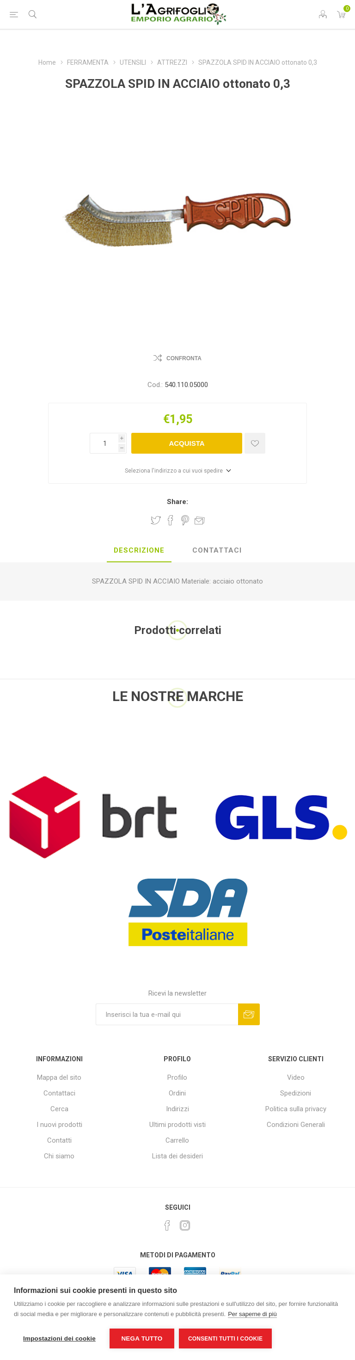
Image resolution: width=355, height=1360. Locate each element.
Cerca (59, 1109)
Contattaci (59, 1093)
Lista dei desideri (177, 1156)
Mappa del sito (59, 1077)
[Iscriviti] (167, 1014)
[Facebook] (167, 1225)
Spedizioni (295, 1093)
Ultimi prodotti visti (177, 1124)
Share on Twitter (156, 520)
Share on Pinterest (185, 520)
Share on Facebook (170, 520)
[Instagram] (185, 1225)
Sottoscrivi (249, 1014)
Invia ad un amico (200, 520)
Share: (177, 502)
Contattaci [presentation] (217, 550)
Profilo (177, 1077)
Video (296, 1077)
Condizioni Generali (296, 1124)
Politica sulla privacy (295, 1109)
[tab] (139, 550)
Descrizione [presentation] (139, 550)
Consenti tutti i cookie (225, 1338)
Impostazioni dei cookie (59, 1338)
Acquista (186, 443)
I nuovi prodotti (59, 1124)
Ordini (177, 1093)
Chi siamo (59, 1156)
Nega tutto (141, 1338)
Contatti (59, 1140)
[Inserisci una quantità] (104, 443)
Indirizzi (177, 1109)
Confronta (184, 358)
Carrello (177, 1140)
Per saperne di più (252, 1314)
